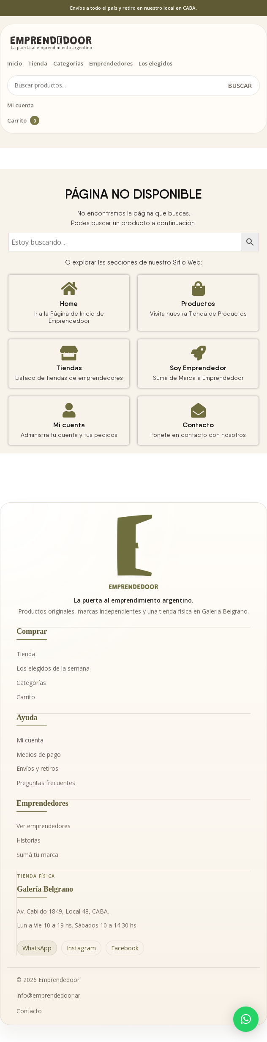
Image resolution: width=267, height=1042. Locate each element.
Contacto (29, 1011)
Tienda (37, 63)
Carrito (23, 120)
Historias (28, 840)
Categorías (68, 63)
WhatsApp (37, 948)
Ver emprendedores (43, 826)
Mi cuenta (20, 105)
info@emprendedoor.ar (48, 995)
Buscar (240, 85)
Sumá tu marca (37, 855)
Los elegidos (155, 63)
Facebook (125, 948)
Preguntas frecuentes (45, 783)
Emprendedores (111, 63)
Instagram (81, 948)
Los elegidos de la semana (53, 668)
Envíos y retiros (37, 768)
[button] (246, 1019)
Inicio (14, 63)
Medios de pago (38, 754)
